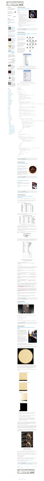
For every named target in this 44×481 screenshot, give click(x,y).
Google (9, 97)
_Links (19, 177)
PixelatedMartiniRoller (10, 100)
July (9, 121)
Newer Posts (19, 466)
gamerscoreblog (34, 320)
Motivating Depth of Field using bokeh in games (13, 71)
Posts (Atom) (21, 467)
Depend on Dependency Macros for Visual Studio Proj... (12, 127)
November (10, 117)
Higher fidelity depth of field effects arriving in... (12, 133)
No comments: (19, 176)
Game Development (23, 159)
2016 (9, 109)
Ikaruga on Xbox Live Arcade (23, 303)
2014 (9, 110)
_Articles (20, 159)
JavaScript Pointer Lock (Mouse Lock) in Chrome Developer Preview (13, 39)
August (10, 120)
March (9, 134)
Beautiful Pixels (9, 20)
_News (19, 323)
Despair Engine (21, 169)
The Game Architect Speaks (22, 163)
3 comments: (19, 158)
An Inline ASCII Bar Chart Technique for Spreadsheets (12, 130)
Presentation (9, 102)
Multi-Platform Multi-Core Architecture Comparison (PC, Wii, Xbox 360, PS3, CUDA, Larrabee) (11, 53)
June (9, 122)
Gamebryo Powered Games (22, 180)
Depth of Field (9, 93)
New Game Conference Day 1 (13, 77)
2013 (9, 111)
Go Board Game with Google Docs (13, 45)
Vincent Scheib (10, 11)
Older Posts (35, 466)
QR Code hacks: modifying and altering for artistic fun (13, 28)
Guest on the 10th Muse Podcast (23, 8)
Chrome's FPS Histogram (13, 65)
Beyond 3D (33, 422)
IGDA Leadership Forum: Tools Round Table (13, 59)
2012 (9, 112)
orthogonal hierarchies (20, 171)
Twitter (8, 23)
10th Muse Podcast (25, 10)
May (9, 123)
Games (21, 323)
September (10, 119)
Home (27, 466)
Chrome (9, 91)
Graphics (9, 98)
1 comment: (19, 322)
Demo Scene (9, 92)
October (10, 118)
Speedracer (20, 185)
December (10, 116)
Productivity (26, 159)
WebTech (9, 105)
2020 (9, 108)
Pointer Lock (9, 101)
